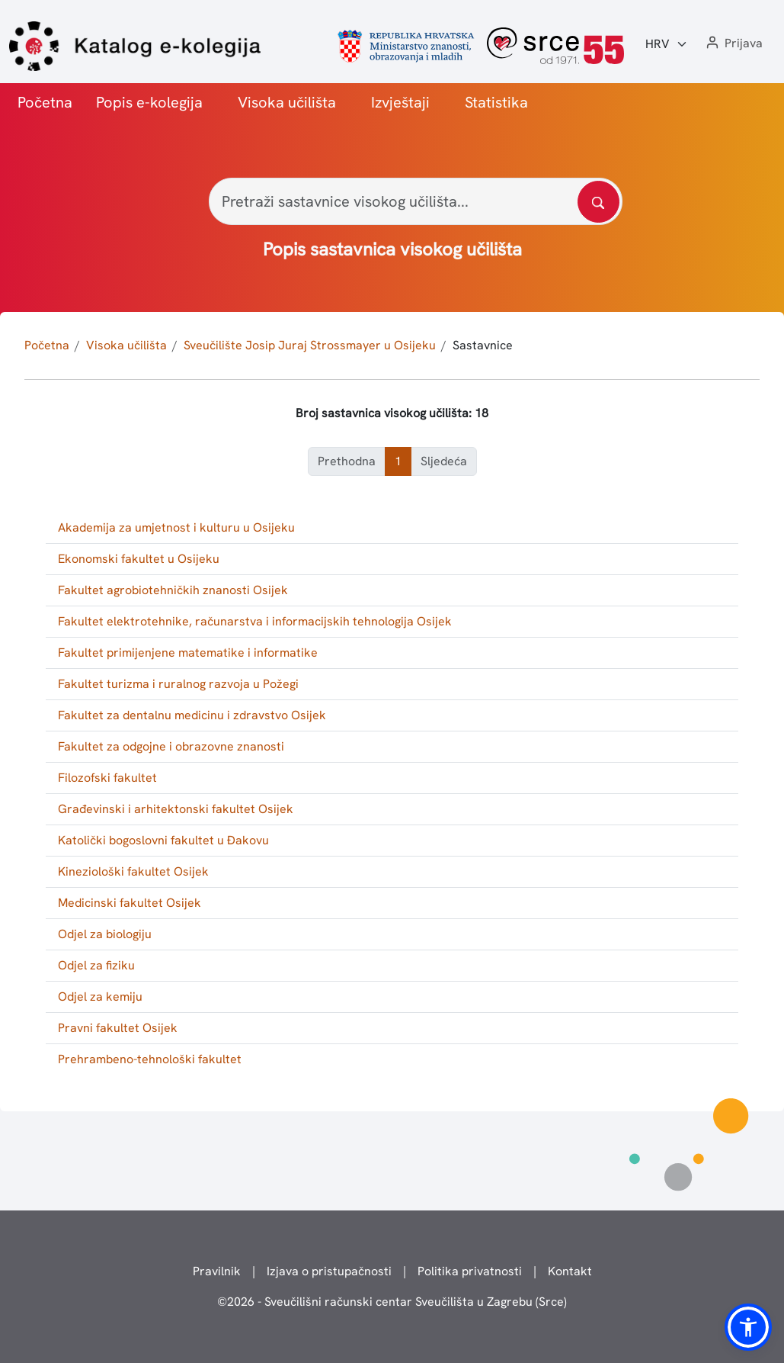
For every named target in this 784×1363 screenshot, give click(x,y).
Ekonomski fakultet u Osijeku (138, 559)
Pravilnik (217, 1271)
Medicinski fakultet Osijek (129, 903)
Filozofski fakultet (107, 778)
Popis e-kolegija (149, 102)
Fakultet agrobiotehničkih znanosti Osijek (173, 590)
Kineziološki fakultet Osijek (133, 871)
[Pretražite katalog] (598, 202)
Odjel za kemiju (100, 996)
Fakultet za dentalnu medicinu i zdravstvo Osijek (192, 715)
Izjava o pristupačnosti (329, 1271)
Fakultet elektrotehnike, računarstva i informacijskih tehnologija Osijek (255, 621)
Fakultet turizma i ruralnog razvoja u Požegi (178, 684)
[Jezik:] (666, 44)
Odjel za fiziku (96, 965)
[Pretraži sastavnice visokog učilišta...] (415, 201)
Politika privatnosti (470, 1271)
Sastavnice (483, 345)
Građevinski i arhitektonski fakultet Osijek (175, 809)
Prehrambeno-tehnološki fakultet (150, 1059)
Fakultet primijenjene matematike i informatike (188, 653)
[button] (733, 43)
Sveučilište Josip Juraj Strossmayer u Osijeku (310, 345)
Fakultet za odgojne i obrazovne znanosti (171, 746)
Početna (45, 102)
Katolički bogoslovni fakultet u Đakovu (163, 840)
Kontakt (570, 1271)
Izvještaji (400, 102)
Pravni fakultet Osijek (118, 1028)
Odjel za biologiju (105, 934)
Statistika (496, 102)
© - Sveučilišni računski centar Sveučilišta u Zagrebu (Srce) (392, 1302)
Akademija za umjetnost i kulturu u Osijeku (176, 527)
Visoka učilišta (287, 102)
